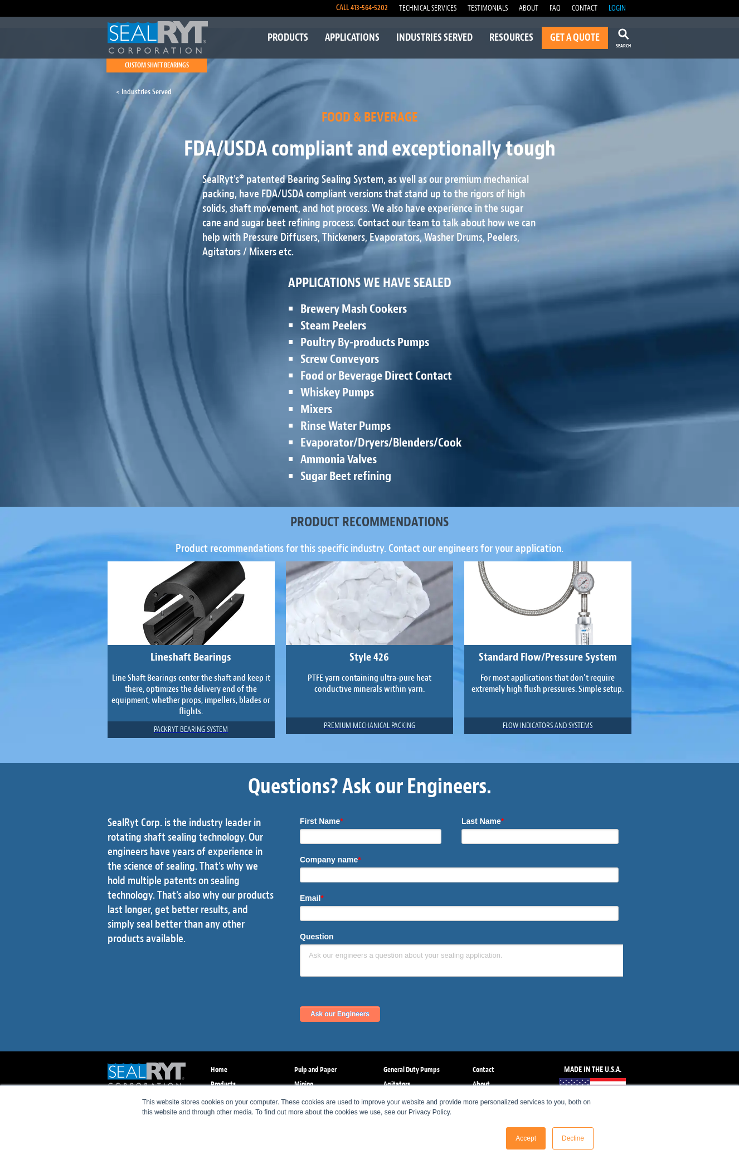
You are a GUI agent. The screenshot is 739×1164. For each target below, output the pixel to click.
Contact (483, 1069)
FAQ (555, 8)
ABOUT (528, 8)
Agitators (396, 1084)
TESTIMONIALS (488, 8)
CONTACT (584, 8)
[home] (158, 37)
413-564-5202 (369, 7)
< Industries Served (144, 91)
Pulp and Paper (315, 1069)
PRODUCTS (288, 37)
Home (219, 1069)
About (481, 1084)
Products (223, 1084)
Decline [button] (573, 1138)
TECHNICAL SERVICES (427, 8)
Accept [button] (526, 1138)
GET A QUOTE (575, 37)
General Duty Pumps (411, 1069)
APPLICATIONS (352, 37)
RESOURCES (511, 37)
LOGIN (617, 8)
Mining (304, 1084)
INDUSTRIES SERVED (434, 37)
